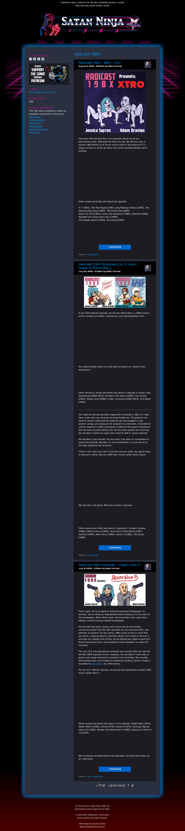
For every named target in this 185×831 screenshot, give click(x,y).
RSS (38, 59)
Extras (126, 42)
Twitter (34, 59)
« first (100, 785)
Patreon (92, 42)
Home (41, 42)
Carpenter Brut (36, 120)
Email (42, 59)
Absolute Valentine (38, 129)
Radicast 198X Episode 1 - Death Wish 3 (109, 565)
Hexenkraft (34, 132)
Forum (143, 42)
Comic (58, 42)
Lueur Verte (35, 123)
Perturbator (35, 117)
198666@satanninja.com (43, 92)
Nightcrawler (35, 126)
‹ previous (116, 785)
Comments (115, 247)
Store (109, 42)
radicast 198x (92, 254)
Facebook (30, 59)
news (89, 776)
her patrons (97, 664)
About (75, 42)
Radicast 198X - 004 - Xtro (99, 63)
